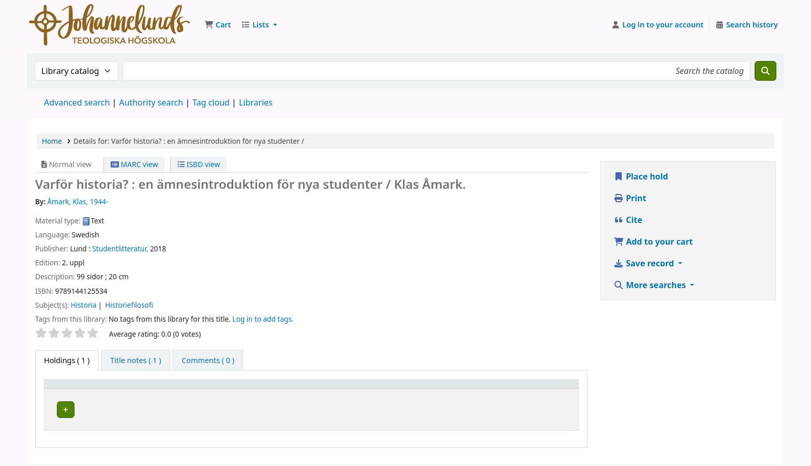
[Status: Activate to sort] (547, 388)
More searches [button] (650, 285)
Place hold (640, 176)
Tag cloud (211, 102)
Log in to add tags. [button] (262, 319)
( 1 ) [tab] (66, 360)
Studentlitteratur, (120, 248)
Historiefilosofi (129, 305)
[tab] (135, 360)
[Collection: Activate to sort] (371, 388)
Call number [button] (439, 389)
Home (52, 141)
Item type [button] (67, 389)
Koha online (109, 25)
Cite (627, 220)
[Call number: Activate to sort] (464, 388)
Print (629, 198)
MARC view (134, 164)
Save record (644, 263)
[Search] (765, 71)
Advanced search (77, 102)
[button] (217, 25)
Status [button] (532, 389)
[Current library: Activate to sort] (238, 388)
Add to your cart (653, 241)
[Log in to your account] (657, 25)
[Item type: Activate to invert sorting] (95, 388)
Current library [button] (178, 389)
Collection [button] (352, 389)
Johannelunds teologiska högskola (210, 408)
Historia (84, 305)
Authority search (151, 102)
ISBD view (198, 164)
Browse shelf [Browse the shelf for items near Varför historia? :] (456, 408)
